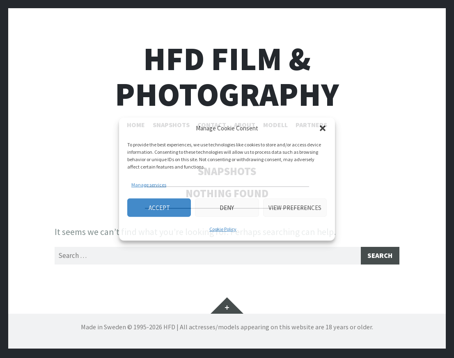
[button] (323, 128)
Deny (227, 207)
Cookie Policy (222, 229)
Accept (159, 207)
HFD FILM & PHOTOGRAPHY (227, 76)
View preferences (294, 207)
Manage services (148, 185)
